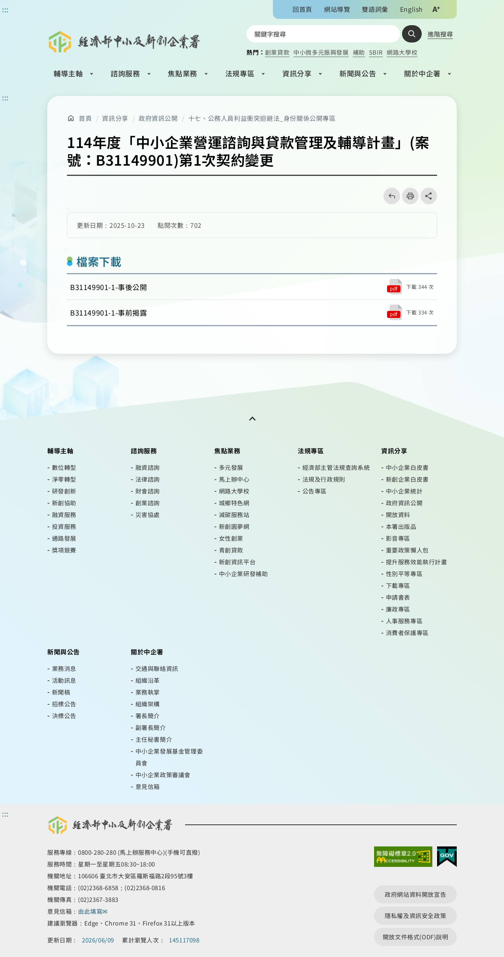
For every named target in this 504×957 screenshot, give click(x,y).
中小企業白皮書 (407, 467)
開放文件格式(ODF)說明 (415, 937)
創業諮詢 (147, 503)
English (411, 9)
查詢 (412, 33)
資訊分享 (296, 73)
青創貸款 (231, 550)
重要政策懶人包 (407, 550)
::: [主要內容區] (5, 97)
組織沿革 (147, 680)
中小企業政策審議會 (163, 774)
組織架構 (147, 704)
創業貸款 (277, 52)
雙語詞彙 (375, 9)
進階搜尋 (440, 34)
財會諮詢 (147, 491)
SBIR (376, 52)
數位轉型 (64, 467)
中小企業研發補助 (243, 573)
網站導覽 (337, 9)
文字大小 (436, 9)
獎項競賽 (64, 550)
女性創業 (231, 538)
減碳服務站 (234, 514)
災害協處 (147, 514)
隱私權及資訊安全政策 (415, 915)
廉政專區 (398, 609)
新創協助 (64, 503)
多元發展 (231, 467)
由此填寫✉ (93, 911)
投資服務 (64, 526)
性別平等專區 (404, 573)
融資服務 (64, 514)
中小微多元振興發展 (320, 52)
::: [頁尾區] (5, 813)
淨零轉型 (64, 479)
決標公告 (64, 715)
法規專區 (239, 73)
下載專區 (398, 585)
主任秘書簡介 (153, 739)
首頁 (85, 118)
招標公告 (64, 704)
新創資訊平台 (237, 562)
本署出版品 (401, 526)
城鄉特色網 (234, 503)
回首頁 (302, 9)
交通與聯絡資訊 (156, 668)
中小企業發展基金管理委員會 (169, 757)
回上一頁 (389, 196)
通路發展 (64, 538)
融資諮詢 (147, 467)
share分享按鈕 (429, 196)
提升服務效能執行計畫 (416, 562)
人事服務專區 (404, 621)
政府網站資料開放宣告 (415, 894)
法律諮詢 (147, 479)
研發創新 (64, 491)
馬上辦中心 (234, 479)
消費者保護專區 (407, 632)
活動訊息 (64, 680)
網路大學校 (402, 52)
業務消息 (64, 668)
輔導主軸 (68, 73)
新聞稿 (61, 692)
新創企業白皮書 (407, 479)
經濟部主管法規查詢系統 (336, 467)
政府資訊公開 (158, 118)
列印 (407, 196)
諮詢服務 (125, 73)
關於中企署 (422, 73)
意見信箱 (147, 786)
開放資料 (398, 514)
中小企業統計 (404, 491)
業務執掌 (147, 692)
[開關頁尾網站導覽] (252, 419)
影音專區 (398, 538)
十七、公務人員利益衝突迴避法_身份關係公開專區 (262, 118)
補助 (359, 52)
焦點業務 (182, 73)
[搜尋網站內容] (323, 33)
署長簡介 (147, 715)
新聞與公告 (357, 73)
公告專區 (314, 491)
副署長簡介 (150, 727)
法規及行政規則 (323, 479)
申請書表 (398, 597)
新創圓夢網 (234, 526)
